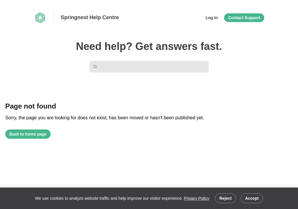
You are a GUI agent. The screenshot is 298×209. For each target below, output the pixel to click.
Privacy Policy (196, 198)
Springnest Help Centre (90, 17)
